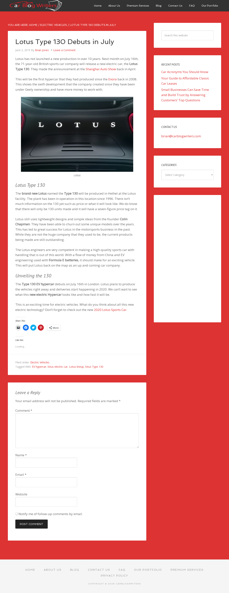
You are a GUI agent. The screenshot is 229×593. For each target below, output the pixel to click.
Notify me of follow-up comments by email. (51, 514)
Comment (23, 410)
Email (20, 474)
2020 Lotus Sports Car (110, 310)
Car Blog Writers (36, 5)
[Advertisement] (187, 258)
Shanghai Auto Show (101, 69)
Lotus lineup (76, 366)
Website (21, 494)
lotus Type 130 (94, 366)
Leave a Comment (64, 50)
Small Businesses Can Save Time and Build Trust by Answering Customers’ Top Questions (185, 94)
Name (21, 455)
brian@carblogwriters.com (181, 136)
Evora (112, 79)
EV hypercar (39, 366)
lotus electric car (58, 366)
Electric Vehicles (39, 362)
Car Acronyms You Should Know (184, 72)
